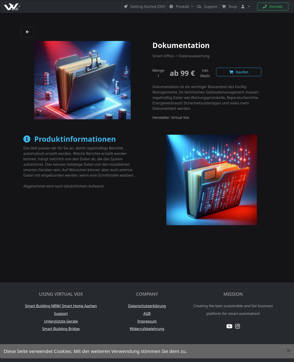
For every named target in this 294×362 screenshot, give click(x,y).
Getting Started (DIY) (144, 6)
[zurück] (27, 31)
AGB (147, 313)
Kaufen (238, 72)
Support (207, 6)
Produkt (179, 6)
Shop (229, 6)
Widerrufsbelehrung (147, 328)
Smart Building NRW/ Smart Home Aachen (61, 305)
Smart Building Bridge (61, 328)
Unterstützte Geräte (61, 321)
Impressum (147, 321)
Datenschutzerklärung (147, 305)
